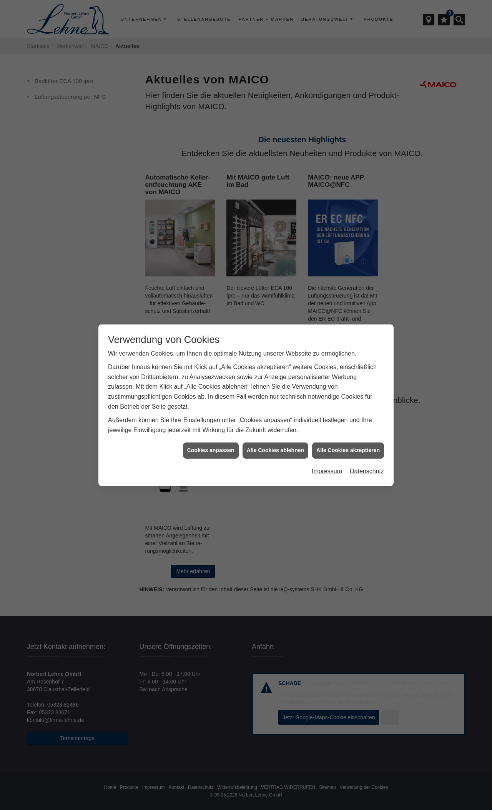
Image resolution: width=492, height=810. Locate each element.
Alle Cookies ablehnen (275, 450)
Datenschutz (367, 471)
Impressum (327, 471)
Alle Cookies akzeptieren (348, 450)
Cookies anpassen (210, 450)
